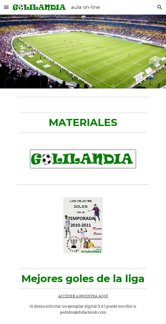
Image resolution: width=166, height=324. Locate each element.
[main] (83, 122)
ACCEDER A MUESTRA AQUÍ (83, 296)
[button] (6, 7)
